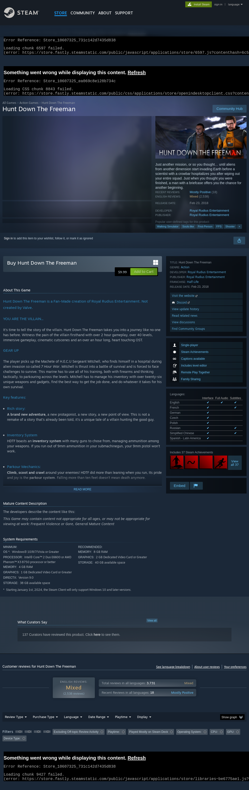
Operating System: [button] (189, 737)
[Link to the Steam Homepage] (25, 17)
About (105, 12)
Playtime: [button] (114, 737)
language (234, 4)
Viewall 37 (235, 376)
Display (142, 723)
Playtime (121, 723)
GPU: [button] (230, 737)
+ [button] (239, 232)
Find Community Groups (188, 464)
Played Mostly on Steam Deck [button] (148, 737)
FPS (219, 232)
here (97, 640)
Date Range (96, 723)
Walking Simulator (167, 232)
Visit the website (185, 430)
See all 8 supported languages (189, 352)
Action (185, 402)
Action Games (28, 108)
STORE (60, 12)
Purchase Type (43, 723)
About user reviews (207, 672)
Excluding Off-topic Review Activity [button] (76, 737)
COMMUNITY (83, 12)
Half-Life (193, 417)
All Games (9, 108)
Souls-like (188, 232)
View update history (185, 444)
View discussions (183, 457)
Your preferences (235, 672)
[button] (144, 277)
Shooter (230, 232)
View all (152, 626)
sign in (218, 4)
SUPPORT (124, 12)
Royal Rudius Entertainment (209, 216)
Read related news (184, 450)
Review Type (14, 723)
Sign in (8, 244)
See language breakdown (173, 672)
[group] (124, 741)
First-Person (205, 232)
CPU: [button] (214, 737)
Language (71, 723)
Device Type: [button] (12, 744)
